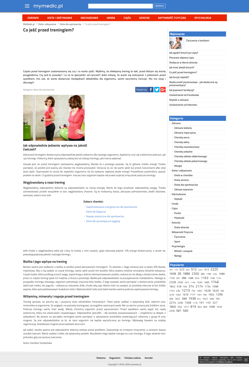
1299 (219, 294)
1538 (212, 278)
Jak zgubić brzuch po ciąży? (183, 53)
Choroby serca (181, 137)
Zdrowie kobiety (183, 128)
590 (205, 294)
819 (193, 306)
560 (185, 310)
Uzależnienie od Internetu (183, 105)
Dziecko (144, 18)
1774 (218, 278)
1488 (190, 278)
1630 (199, 282)
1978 (219, 307)
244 (179, 307)
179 (176, 269)
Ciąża (127, 18)
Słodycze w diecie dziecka (183, 62)
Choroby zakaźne (183, 151)
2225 (214, 269)
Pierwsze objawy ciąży (181, 58)
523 (181, 269)
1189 (208, 274)
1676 (185, 294)
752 (193, 290)
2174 (199, 286)
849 (187, 269)
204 (171, 299)
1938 (192, 298)
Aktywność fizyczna (172, 18)
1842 (172, 286)
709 (185, 286)
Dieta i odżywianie (59, 18)
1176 (195, 302)
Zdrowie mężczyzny (185, 133)
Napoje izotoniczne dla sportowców (105, 216)
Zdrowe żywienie (183, 189)
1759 (172, 278)
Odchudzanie (89, 18)
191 (201, 302)
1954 (211, 294)
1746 (215, 282)
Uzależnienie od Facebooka (184, 95)
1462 (178, 294)
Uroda (111, 18)
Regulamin (115, 358)
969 (205, 307)
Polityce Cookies (225, 362)
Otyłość (178, 199)
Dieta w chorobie (183, 175)
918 (179, 286)
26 (179, 273)
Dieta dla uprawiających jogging (103, 221)
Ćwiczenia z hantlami (197, 40)
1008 (212, 307)
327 (215, 302)
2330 (180, 303)
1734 (208, 286)
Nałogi (178, 256)
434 (178, 291)
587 (178, 310)
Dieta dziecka (181, 227)
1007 (199, 290)
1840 (172, 306)
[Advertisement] (94, 50)
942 (200, 307)
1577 (186, 307)
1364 (214, 274)
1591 (199, 294)
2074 (197, 278)
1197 (208, 303)
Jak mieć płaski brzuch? (181, 67)
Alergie (178, 166)
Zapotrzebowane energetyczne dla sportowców (111, 207)
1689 (206, 282)
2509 (180, 282)
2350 (195, 273)
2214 (172, 302)
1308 (187, 302)
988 (184, 278)
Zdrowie (33, 18)
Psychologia (202, 18)
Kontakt (149, 358)
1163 (204, 277)
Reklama (101, 358)
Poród (177, 213)
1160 (193, 282)
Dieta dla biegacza (96, 212)
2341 (200, 269)
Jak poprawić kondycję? (181, 90)
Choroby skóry (181, 142)
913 (206, 269)
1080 (222, 274)
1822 (177, 298)
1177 (192, 295)
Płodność (179, 218)
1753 (172, 290)
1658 (172, 273)
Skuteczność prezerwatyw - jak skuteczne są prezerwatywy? (193, 83)
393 (222, 290)
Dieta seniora (181, 180)
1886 (186, 273)
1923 (205, 298)
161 (171, 269)
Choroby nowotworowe (186, 147)
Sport (177, 241)
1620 (215, 290)
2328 (172, 282)
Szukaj (159, 6)
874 (199, 298)
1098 (215, 286)
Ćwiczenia (179, 237)
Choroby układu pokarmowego (190, 161)
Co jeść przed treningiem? (183, 72)
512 (194, 269)
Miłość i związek (183, 251)
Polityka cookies (132, 358)
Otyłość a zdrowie (179, 100)
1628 (207, 290)
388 (184, 298)
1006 (211, 298)
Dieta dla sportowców (43, 89)
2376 (172, 311)
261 (178, 278)
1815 (186, 282)
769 (218, 298)
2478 (171, 294)
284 (203, 274)
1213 (186, 290)
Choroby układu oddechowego (190, 156)
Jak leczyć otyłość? (179, 77)
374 (191, 286)
